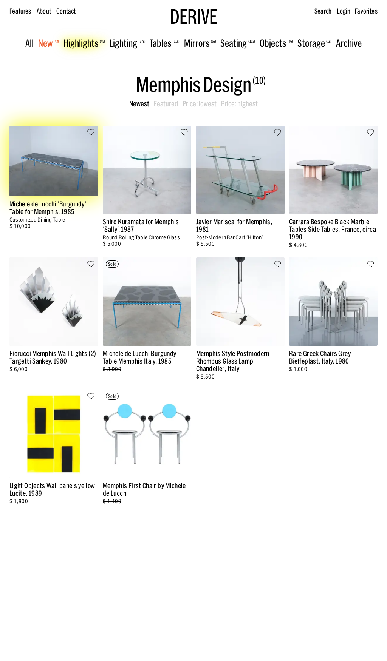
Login (344, 11)
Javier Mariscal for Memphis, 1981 (234, 225)
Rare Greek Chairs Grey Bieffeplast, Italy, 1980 (320, 357)
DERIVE (193, 16)
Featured (166, 104)
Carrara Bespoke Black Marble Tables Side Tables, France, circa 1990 (332, 229)
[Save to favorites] (91, 133)
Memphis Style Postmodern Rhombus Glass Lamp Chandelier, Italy (232, 361)
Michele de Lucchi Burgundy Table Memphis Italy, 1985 (139, 357)
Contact (66, 11)
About (44, 11)
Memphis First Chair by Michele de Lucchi (144, 489)
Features (20, 11)
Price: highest (239, 104)
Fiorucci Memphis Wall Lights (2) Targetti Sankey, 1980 (52, 357)
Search (322, 11)
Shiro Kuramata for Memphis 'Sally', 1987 (141, 225)
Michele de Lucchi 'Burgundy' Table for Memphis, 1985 (47, 208)
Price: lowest (200, 104)
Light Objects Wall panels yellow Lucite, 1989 (52, 489)
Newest (139, 104)
